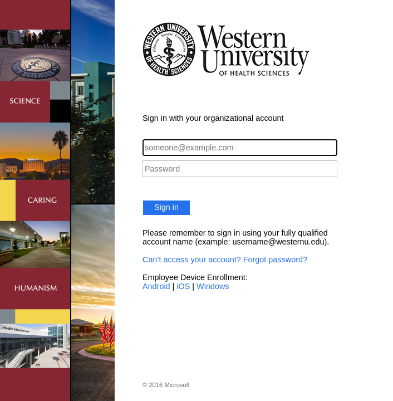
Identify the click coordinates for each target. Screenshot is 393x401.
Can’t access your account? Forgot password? (225, 259)
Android (156, 286)
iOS (183, 286)
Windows (212, 286)
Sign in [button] (166, 207)
